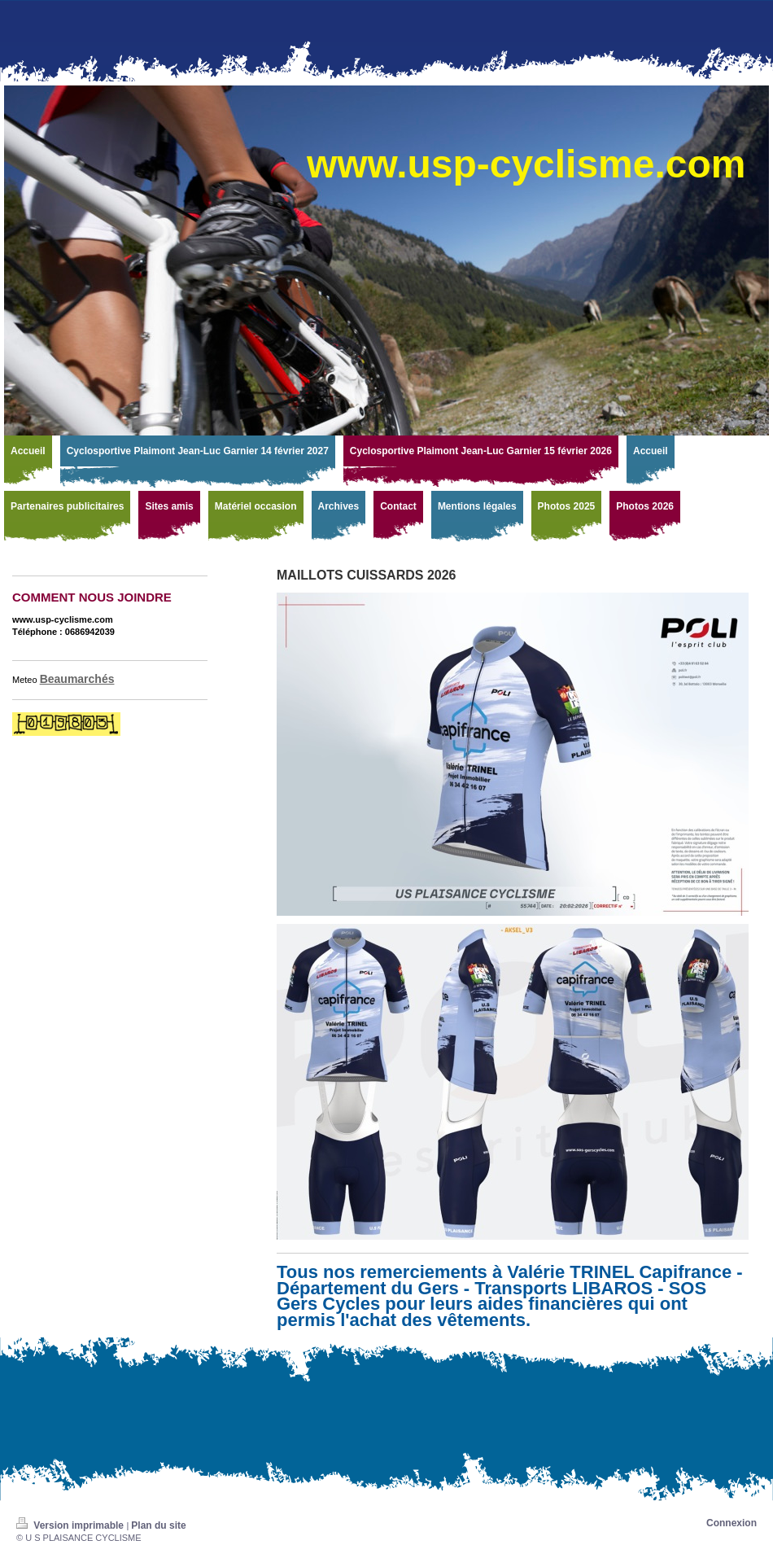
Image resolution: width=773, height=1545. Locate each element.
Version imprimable (71, 1525)
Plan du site (158, 1525)
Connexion (731, 1523)
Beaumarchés (77, 678)
